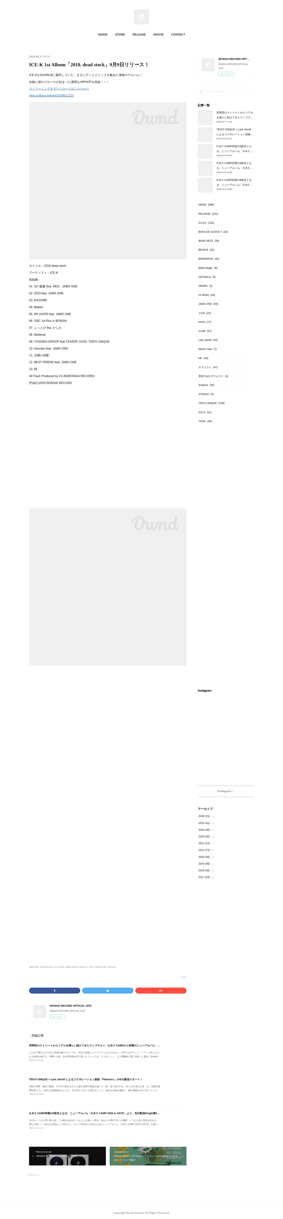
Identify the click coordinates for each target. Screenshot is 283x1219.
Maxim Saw (207, 348)
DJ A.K (206, 222)
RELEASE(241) (46, 967)
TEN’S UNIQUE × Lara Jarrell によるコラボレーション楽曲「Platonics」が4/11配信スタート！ (86, 1079)
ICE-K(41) (111, 967)
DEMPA (205, 285)
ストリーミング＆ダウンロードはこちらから (59, 88)
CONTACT (178, 35)
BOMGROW (208, 258)
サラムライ (208, 367)
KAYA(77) (83, 967)
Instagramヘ (225, 791)
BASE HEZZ (208, 240)
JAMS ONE (208, 303)
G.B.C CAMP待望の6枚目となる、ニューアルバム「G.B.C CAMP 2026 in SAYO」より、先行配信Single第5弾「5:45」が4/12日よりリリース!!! (114, 1113)
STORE (120, 35)
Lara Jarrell (208, 339)
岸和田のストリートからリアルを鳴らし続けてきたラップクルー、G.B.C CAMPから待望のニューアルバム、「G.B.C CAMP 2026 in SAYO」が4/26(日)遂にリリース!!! (128, 1045)
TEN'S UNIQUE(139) (97, 967)
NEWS (206, 204)
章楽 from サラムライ (213, 376)
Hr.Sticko (206, 294)
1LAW (205, 331)
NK (203, 358)
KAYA (204, 322)
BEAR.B (206, 249)
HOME (103, 35)
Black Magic (207, 267)
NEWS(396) (34, 967)
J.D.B (204, 313)
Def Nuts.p (207, 276)
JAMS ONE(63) (71, 967)
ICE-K (205, 412)
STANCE (206, 394)
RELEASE (139, 35)
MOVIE (158, 35)
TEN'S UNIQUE (211, 403)
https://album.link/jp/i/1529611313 (51, 95)
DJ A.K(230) (59, 967)
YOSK (205, 421)
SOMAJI (206, 385)
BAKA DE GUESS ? (213, 231)
